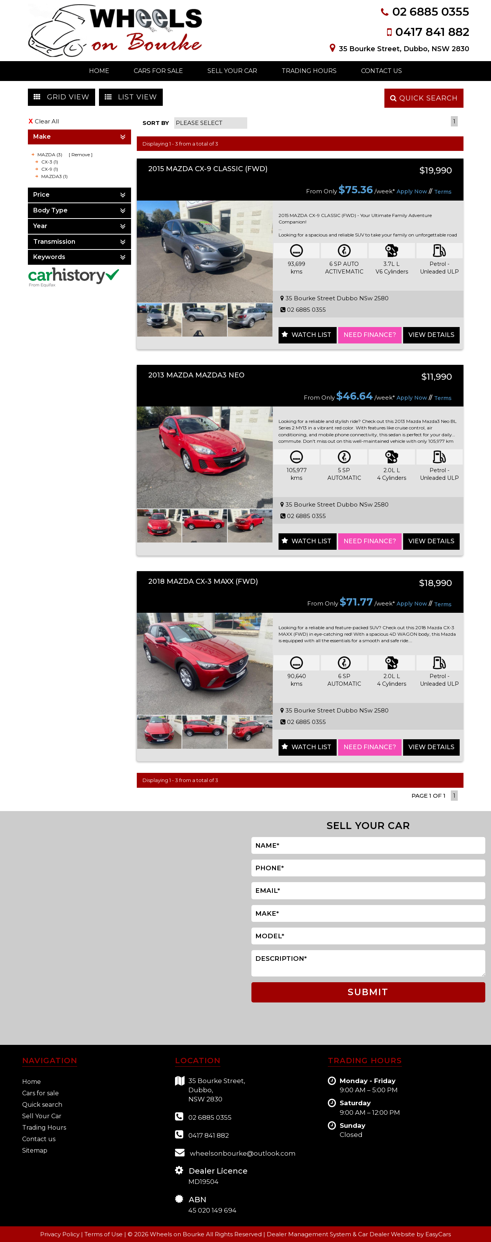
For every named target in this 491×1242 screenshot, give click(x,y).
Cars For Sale (158, 70)
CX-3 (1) (49, 162)
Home (99, 70)
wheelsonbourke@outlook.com (235, 1152)
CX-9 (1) (49, 169)
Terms (443, 191)
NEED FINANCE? (370, 334)
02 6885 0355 (430, 12)
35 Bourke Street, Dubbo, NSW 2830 (404, 49)
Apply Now (412, 191)
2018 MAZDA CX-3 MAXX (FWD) (203, 581)
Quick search (42, 1104)
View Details (431, 334)
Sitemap (34, 1150)
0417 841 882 (432, 32)
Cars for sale (40, 1093)
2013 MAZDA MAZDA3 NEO (196, 375)
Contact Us (381, 70)
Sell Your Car (232, 70)
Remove (80, 154)
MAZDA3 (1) (54, 176)
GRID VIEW (61, 97)
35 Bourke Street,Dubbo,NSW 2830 (210, 1089)
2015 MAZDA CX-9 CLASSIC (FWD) (207, 169)
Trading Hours (309, 70)
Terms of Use (104, 1234)
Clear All (47, 121)
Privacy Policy (60, 1234)
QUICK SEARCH (424, 98)
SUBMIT (368, 992)
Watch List (311, 334)
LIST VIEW (131, 97)
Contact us (38, 1139)
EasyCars (438, 1234)
